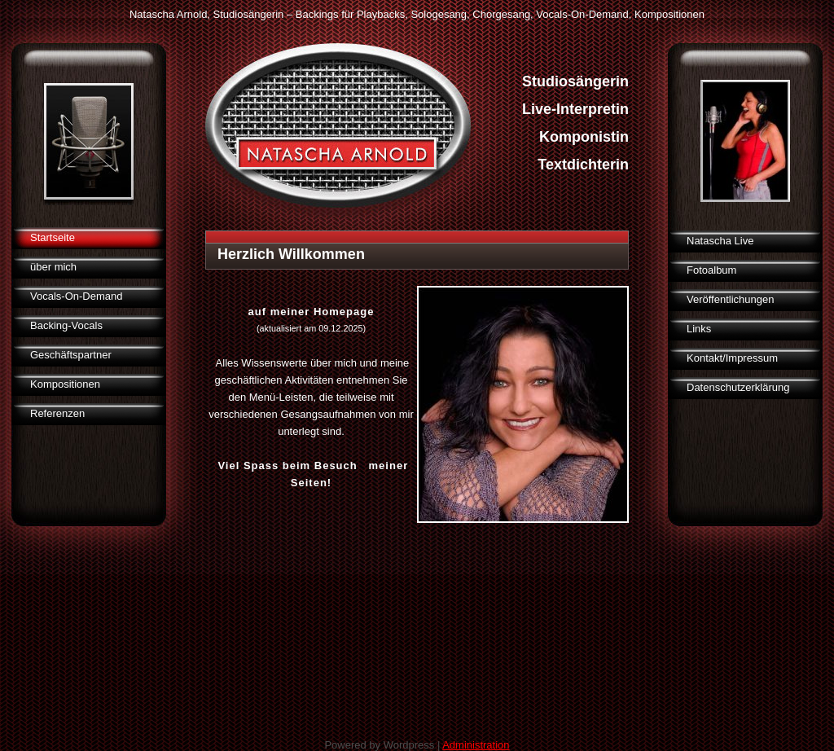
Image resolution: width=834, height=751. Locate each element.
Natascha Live (720, 241)
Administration (475, 745)
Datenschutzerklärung (738, 387)
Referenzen (57, 413)
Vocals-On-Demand (76, 296)
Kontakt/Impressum (732, 358)
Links (699, 329)
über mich (53, 267)
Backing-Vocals (66, 325)
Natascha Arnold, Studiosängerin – (210, 14)
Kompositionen (65, 384)
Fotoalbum (711, 270)
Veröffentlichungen (730, 299)
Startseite (52, 237)
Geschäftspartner (71, 355)
